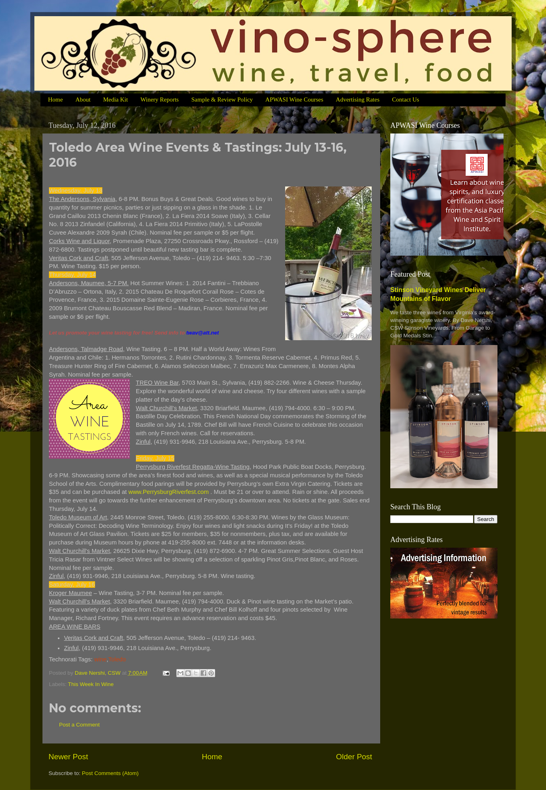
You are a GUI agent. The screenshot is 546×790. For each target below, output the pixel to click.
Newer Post (68, 756)
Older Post (354, 756)
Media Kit (115, 99)
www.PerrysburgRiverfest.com (168, 492)
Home (55, 99)
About (83, 99)
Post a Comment (79, 725)
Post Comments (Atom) (110, 773)
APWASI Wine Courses (294, 99)
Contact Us (405, 99)
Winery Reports (159, 99)
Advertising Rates (357, 99)
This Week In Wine (91, 684)
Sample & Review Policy (222, 99)
